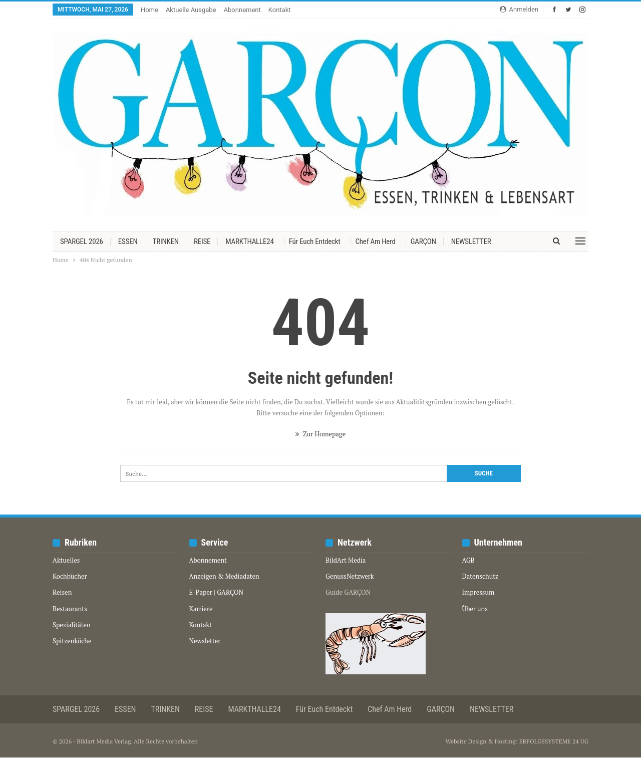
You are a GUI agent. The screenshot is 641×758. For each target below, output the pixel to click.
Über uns (475, 608)
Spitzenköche (72, 640)
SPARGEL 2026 (81, 241)
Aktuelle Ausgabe (191, 10)
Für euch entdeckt (315, 241)
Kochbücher (70, 576)
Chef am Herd (376, 241)
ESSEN (128, 241)
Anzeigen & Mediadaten (224, 576)
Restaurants (70, 608)
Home (149, 10)
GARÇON (423, 241)
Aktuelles (66, 560)
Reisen (62, 592)
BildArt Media (346, 560)
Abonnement (242, 10)
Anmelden (519, 9)
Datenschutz (480, 576)
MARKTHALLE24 (249, 241)
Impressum (478, 592)
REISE (202, 241)
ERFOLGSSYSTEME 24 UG (553, 741)
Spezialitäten (72, 624)
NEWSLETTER (471, 241)
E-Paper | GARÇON (216, 592)
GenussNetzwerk (350, 576)
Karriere (201, 608)
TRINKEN (166, 241)
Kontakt (279, 10)
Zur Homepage (320, 433)
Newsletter (205, 640)
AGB (468, 560)
